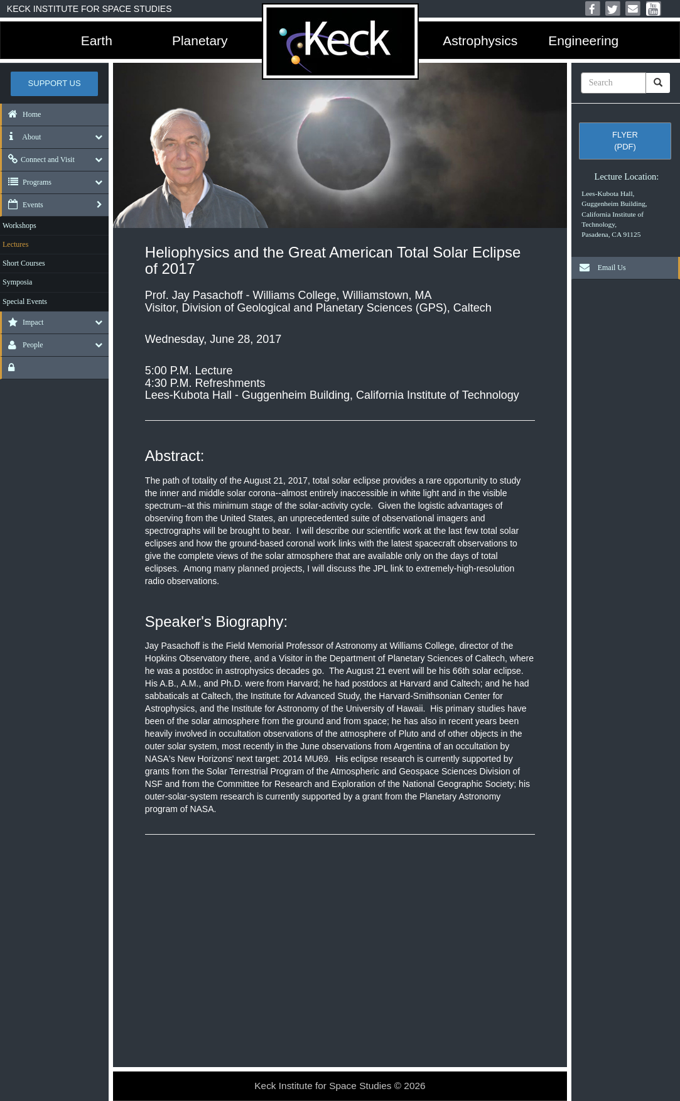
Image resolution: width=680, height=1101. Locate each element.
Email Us (599, 267)
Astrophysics (480, 40)
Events (22, 204)
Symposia (17, 282)
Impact (22, 322)
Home (21, 114)
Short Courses (24, 263)
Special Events (25, 301)
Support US (54, 83)
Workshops (19, 225)
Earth (96, 40)
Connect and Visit (38, 159)
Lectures (15, 244)
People (22, 344)
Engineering (583, 40)
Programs (26, 182)
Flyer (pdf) (625, 140)
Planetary (200, 40)
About (21, 137)
